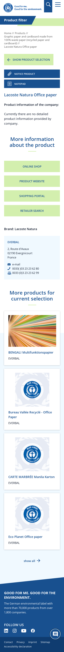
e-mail (16, 264)
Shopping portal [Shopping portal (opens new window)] (32, 196)
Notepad (20, 83)
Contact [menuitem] (8, 642)
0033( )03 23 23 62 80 (25, 268)
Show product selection (31, 60)
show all (29, 561)
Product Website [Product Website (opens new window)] (32, 181)
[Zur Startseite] (22, 8)
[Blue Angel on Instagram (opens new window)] (15, 631)
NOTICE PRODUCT (24, 73)
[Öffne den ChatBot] (55, 634)
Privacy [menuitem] (21, 642)
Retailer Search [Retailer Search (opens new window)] (32, 211)
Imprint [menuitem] (32, 642)
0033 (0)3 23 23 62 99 (25, 273)
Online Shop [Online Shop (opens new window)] (32, 166)
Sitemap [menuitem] (45, 642)
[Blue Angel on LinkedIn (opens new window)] (6, 631)
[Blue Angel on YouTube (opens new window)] (23, 631)
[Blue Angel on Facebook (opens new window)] (33, 631)
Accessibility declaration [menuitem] (18, 646)
